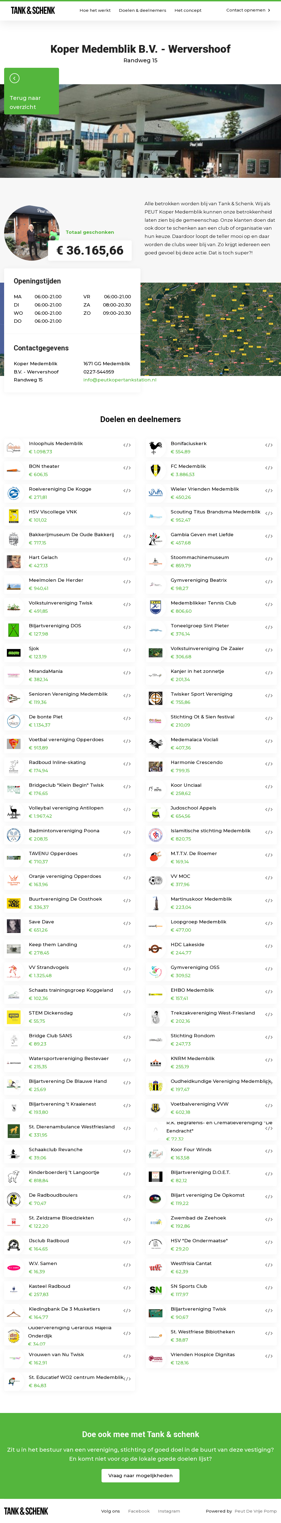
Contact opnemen (248, 10)
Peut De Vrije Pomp (256, 1511)
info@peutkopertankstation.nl (119, 380)
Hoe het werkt (95, 10)
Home (33, 10)
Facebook (139, 1511)
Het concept (188, 10)
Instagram (169, 1511)
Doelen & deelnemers (142, 10)
